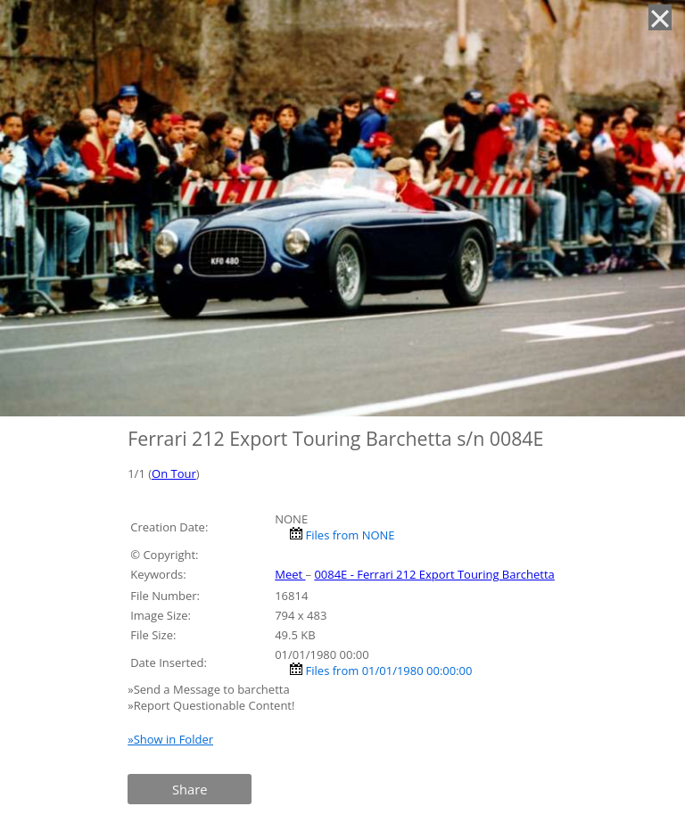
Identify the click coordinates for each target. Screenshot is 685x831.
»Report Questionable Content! (211, 705)
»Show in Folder (170, 739)
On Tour (174, 473)
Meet (290, 574)
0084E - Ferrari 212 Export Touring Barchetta (434, 574)
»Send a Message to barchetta (210, 689)
